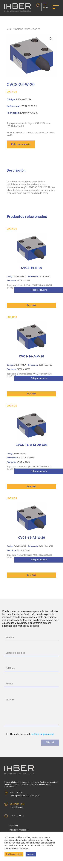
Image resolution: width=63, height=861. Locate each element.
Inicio (9, 29)
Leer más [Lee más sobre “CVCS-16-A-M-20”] (31, 393)
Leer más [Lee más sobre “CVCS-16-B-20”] (31, 305)
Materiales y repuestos (19, 830)
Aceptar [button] (30, 854)
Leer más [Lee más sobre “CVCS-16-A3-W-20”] (31, 575)
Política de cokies (14, 854)
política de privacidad (43, 734)
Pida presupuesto (20, 144)
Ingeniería (13, 826)
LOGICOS (18, 29)
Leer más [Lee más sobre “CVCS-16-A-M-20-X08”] (31, 486)
